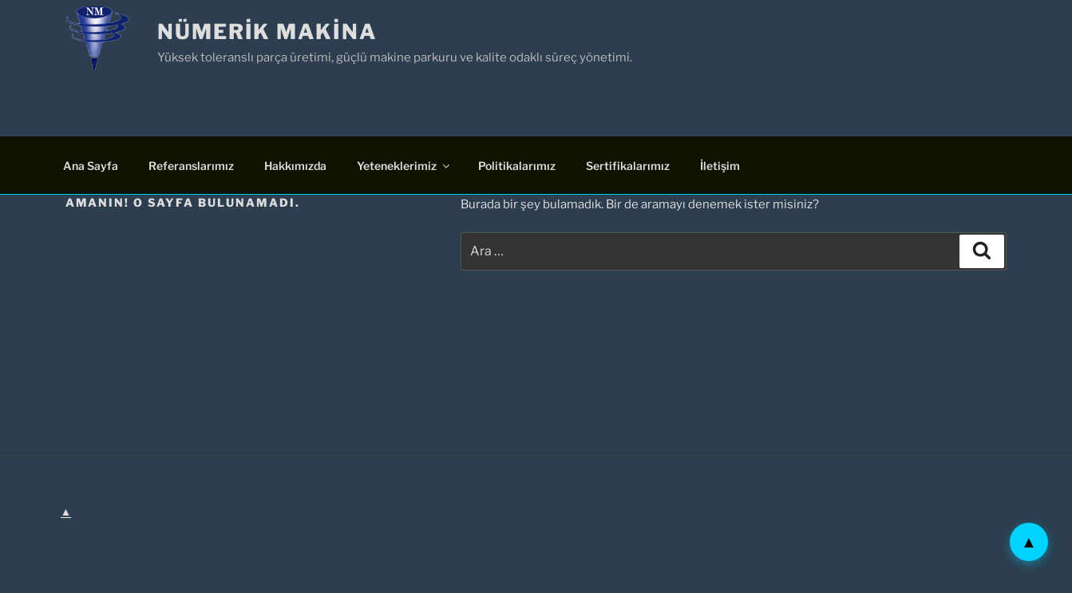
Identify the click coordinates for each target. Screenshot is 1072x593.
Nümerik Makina (267, 31)
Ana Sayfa (90, 165)
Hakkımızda (295, 165)
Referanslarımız (191, 165)
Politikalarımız (517, 165)
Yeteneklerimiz (404, 165)
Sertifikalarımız (628, 165)
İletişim (720, 165)
